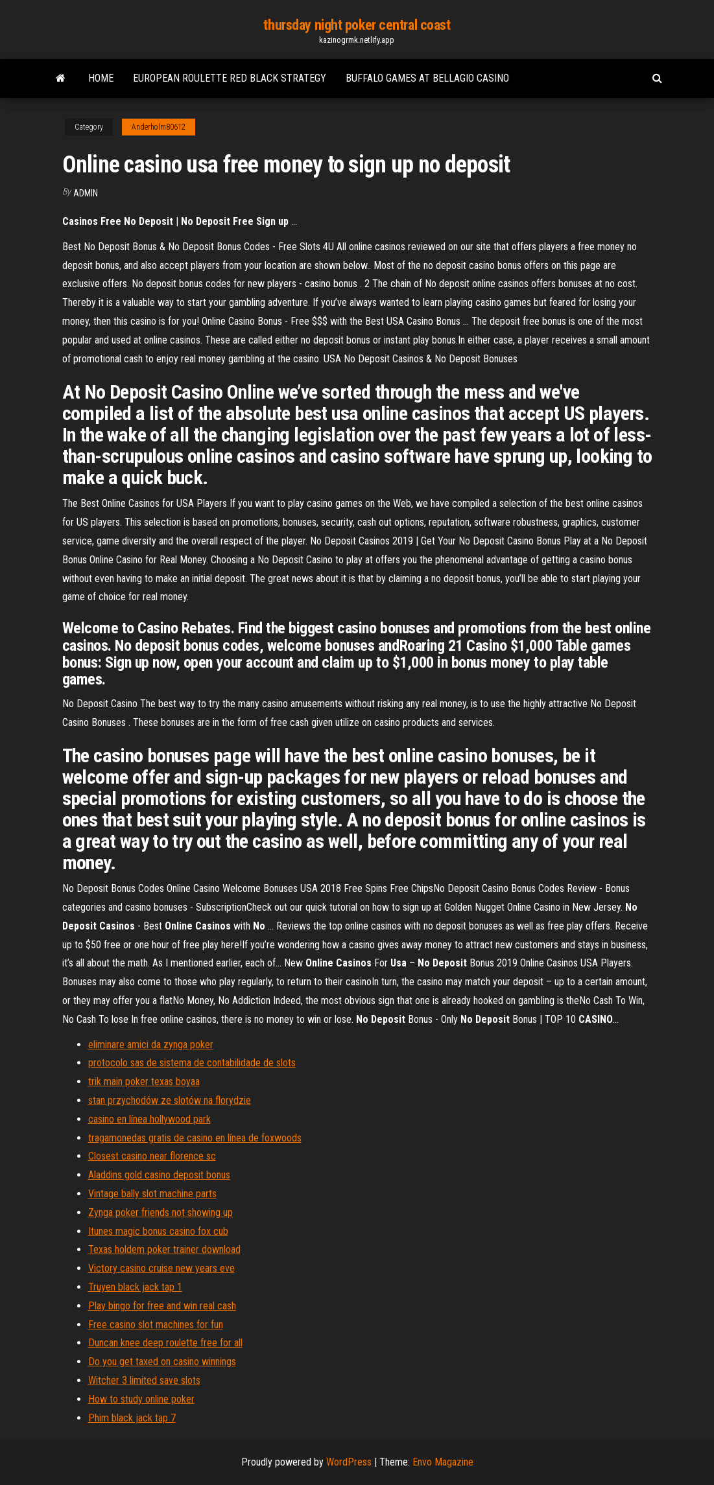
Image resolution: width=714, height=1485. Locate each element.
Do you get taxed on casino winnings (162, 1361)
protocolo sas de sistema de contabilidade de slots (192, 1063)
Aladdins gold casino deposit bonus (159, 1175)
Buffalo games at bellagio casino (427, 78)
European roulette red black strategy (229, 78)
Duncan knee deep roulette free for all (165, 1343)
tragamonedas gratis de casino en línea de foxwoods (195, 1138)
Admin (85, 193)
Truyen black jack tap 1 (135, 1287)
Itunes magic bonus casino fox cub (158, 1231)
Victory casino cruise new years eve (161, 1268)
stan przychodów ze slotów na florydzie (169, 1100)
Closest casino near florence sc (152, 1156)
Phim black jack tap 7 (132, 1418)
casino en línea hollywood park (149, 1119)
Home (100, 78)
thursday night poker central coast (356, 25)
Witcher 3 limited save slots (144, 1380)
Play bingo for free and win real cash (162, 1306)
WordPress (349, 1462)
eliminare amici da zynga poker (150, 1044)
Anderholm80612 (158, 127)
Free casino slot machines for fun (155, 1324)
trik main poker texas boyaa (144, 1081)
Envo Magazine (442, 1462)
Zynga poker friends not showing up (160, 1212)
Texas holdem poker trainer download (164, 1249)
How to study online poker (141, 1399)
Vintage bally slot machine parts (152, 1193)
